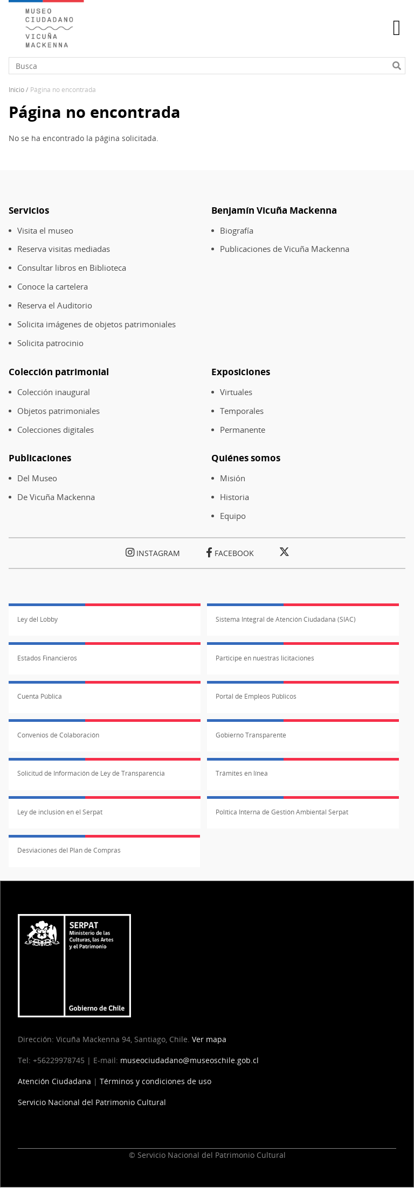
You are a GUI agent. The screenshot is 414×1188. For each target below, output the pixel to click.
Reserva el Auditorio (54, 305)
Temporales (242, 411)
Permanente (242, 430)
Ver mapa (209, 1039)
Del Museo (37, 478)
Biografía (236, 231)
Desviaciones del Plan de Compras (69, 850)
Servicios (29, 210)
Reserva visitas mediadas (63, 249)
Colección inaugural (53, 392)
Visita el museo (45, 231)
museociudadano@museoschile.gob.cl (190, 1060)
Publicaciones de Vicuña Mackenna (284, 249)
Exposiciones (240, 371)
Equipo (233, 516)
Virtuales (236, 392)
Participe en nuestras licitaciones (265, 658)
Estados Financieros (47, 658)
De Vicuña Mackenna (56, 497)
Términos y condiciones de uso (155, 1081)
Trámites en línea (242, 773)
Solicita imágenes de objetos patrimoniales (96, 324)
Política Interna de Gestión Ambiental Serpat (282, 812)
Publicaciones (40, 458)
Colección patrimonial (59, 371)
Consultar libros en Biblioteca (71, 268)
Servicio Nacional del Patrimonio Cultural (92, 1102)
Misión (232, 478)
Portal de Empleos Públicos (256, 696)
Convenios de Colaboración (58, 735)
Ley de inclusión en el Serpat (59, 812)
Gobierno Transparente (251, 735)
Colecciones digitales (55, 430)
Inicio (16, 89)
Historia (234, 497)
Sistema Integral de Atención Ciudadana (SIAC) (286, 619)
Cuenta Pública (39, 696)
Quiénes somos (245, 458)
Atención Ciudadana (54, 1081)
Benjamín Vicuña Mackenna (274, 210)
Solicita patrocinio (50, 343)
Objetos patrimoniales (58, 411)
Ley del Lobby (37, 619)
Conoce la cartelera (52, 287)
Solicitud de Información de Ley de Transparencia (91, 773)
